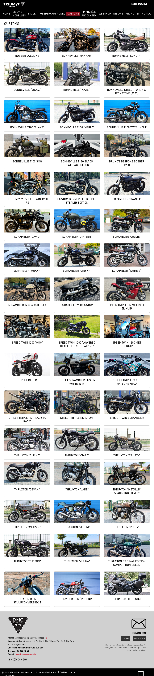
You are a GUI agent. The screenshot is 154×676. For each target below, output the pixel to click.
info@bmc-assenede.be (25, 654)
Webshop (105, 13)
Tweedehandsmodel (51, 13)
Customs (73, 13)
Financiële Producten (89, 13)
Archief (125, 638)
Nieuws (118, 13)
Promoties (132, 13)
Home (6, 13)
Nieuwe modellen (19, 13)
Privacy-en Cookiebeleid (46, 672)
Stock (32, 13)
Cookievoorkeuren (68, 672)
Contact (147, 13)
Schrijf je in (139, 638)
